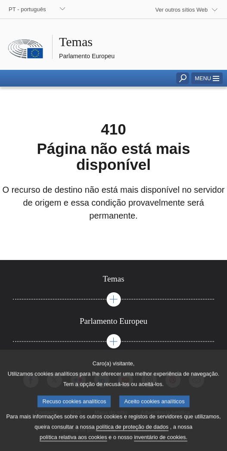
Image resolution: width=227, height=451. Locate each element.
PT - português (27, 9)
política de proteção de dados (132, 435)
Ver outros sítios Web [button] (181, 9)
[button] (207, 78)
